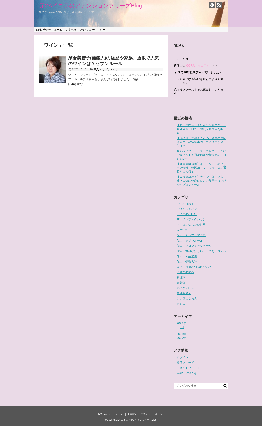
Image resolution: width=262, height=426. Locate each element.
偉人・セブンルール (106, 69)
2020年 (181, 337)
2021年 (181, 333)
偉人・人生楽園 (187, 256)
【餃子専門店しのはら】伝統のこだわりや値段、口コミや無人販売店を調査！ (201, 129)
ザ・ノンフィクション (191, 219)
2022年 (181, 323)
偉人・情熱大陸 (187, 261)
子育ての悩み (185, 272)
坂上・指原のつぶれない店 (194, 266)
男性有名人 (184, 293)
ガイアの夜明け (187, 214)
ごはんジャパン (187, 208)
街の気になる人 (187, 298)
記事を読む (75, 84)
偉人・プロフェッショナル (194, 245)
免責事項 (71, 29)
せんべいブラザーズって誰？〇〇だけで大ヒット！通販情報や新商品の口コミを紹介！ (201, 155)
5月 (182, 327)
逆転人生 (182, 303)
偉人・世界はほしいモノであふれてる (201, 251)
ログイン (182, 357)
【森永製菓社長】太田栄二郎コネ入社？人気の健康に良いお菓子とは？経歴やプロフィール (201, 180)
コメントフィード (188, 367)
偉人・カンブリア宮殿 (191, 235)
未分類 (181, 282)
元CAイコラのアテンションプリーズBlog (90, 6)
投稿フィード (185, 362)
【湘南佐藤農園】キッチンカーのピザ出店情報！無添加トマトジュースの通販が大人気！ (201, 167)
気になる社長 (185, 288)
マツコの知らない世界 (191, 224)
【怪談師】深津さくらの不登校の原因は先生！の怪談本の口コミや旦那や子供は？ (201, 142)
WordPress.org (186, 373)
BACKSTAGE (185, 204)
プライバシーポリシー (92, 29)
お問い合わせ (43, 29)
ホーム (58, 29)
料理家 (181, 277)
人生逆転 (182, 230)
